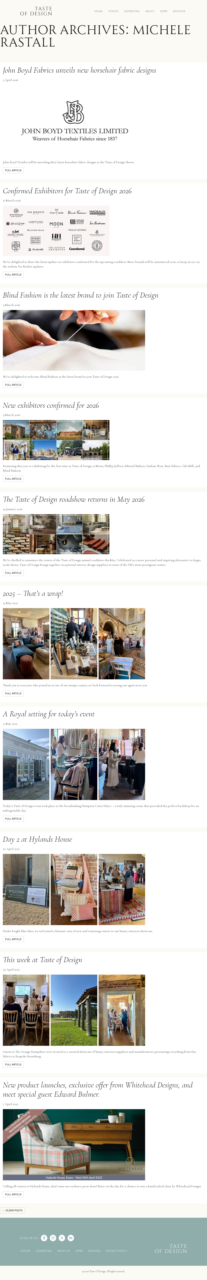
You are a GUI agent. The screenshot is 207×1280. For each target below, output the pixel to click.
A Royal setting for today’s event (49, 714)
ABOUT (150, 11)
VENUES (113, 11)
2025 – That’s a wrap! (33, 593)
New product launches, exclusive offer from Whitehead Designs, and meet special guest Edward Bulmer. (98, 1089)
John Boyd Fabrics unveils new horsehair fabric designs (79, 70)
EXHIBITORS (132, 11)
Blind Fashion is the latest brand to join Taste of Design (80, 295)
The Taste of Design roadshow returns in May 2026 (74, 499)
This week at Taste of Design (42, 959)
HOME (98, 11)
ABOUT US (63, 1250)
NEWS (164, 11)
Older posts (12, 1210)
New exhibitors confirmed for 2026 (51, 405)
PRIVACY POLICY (116, 1250)
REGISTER (179, 11)
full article (13, 170)
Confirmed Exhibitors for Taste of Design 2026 (67, 191)
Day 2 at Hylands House (37, 839)
